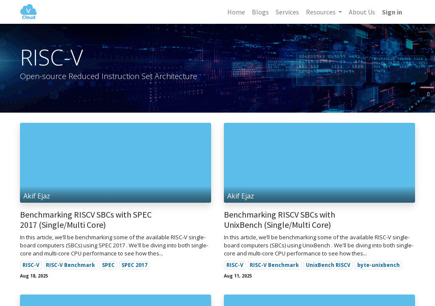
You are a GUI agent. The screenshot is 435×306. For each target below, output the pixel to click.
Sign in (391, 12)
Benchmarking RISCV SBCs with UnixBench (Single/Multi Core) (279, 220)
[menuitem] (235, 11)
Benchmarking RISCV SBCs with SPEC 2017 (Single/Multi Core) (86, 220)
